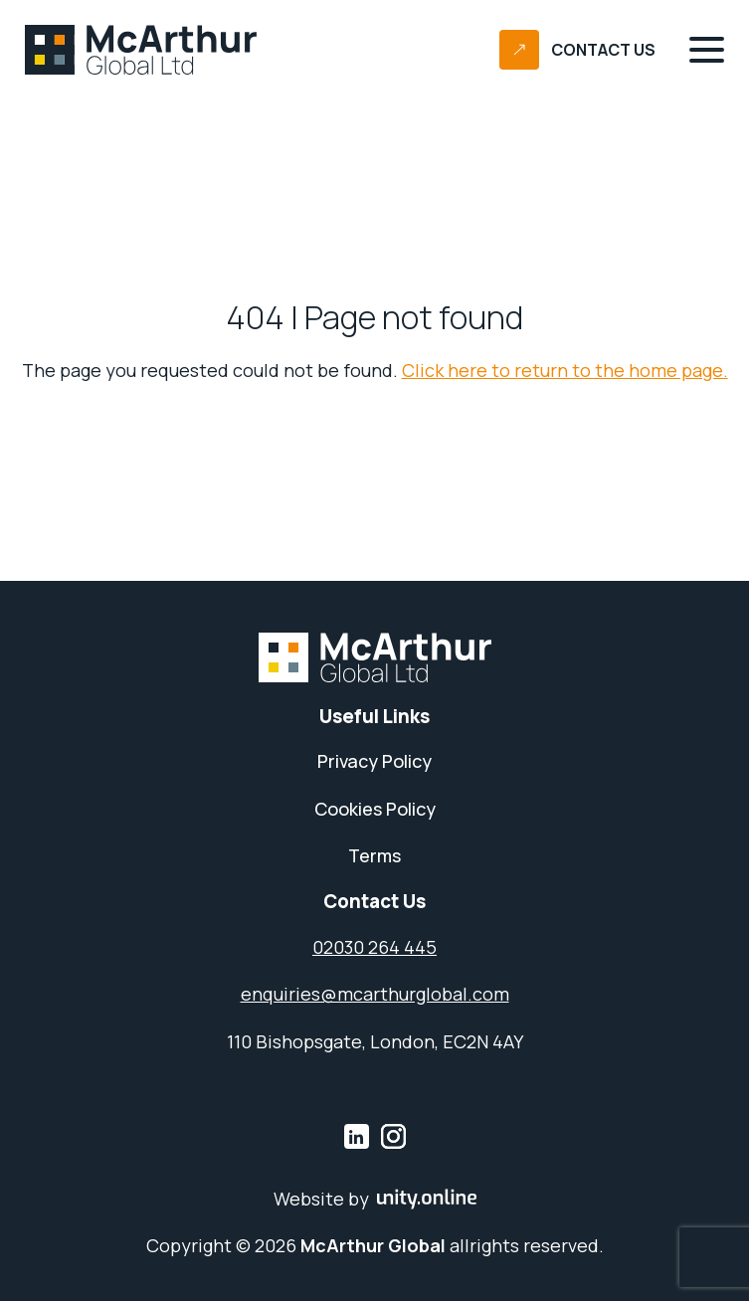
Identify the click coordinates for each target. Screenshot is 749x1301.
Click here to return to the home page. (565, 370)
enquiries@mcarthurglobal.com (375, 994)
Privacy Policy (374, 761)
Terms (374, 855)
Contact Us (603, 51)
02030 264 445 (374, 947)
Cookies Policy (375, 809)
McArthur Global (141, 50)
